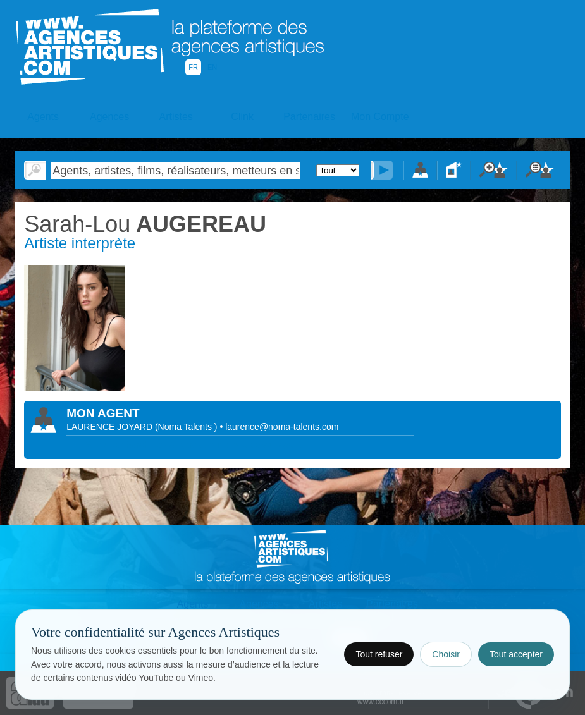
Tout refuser (378, 654)
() (187, 427)
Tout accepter (516, 654)
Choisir (446, 654)
